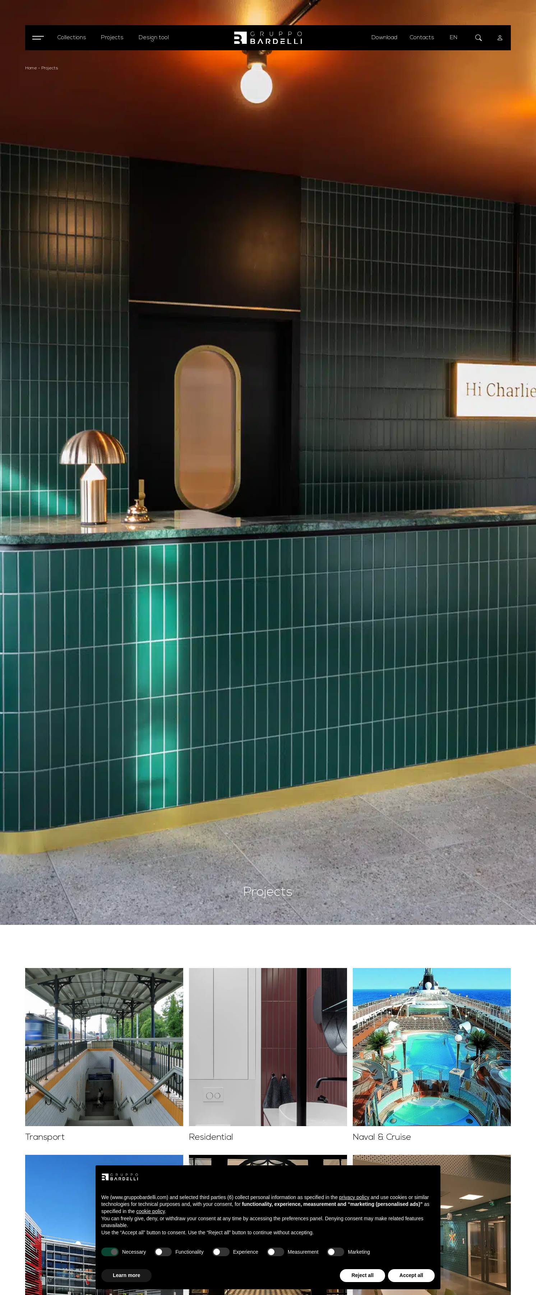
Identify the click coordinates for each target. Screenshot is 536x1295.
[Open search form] (478, 38)
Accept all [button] (411, 1275)
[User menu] (500, 38)
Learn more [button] (126, 1275)
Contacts (422, 38)
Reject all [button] (362, 1275)
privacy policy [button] (354, 1197)
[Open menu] (37, 37)
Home (31, 68)
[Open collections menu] (71, 37)
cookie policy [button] (150, 1211)
